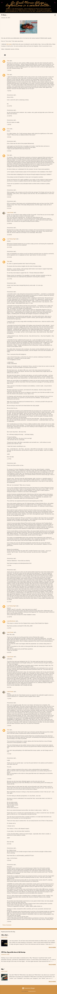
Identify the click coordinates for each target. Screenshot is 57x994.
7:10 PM (9, 698)
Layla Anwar (10, 212)
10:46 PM (9, 116)
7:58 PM (9, 90)
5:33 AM (9, 151)
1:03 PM (9, 287)
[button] (55, 15)
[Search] (55, 3)
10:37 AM (9, 247)
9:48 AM (9, 197)
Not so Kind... (5, 935)
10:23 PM (9, 106)
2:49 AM (9, 725)
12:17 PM (9, 279)
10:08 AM (9, 223)
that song (9, 44)
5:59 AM (9, 185)
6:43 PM (9, 652)
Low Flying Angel (11, 239)
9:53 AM (9, 208)
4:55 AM (9, 137)
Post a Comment (7, 925)
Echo (8, 128)
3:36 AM (9, 921)
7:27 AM (9, 753)
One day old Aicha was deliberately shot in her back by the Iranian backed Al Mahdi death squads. (26, 38)
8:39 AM (9, 860)
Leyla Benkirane (11, 621)
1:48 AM (9, 124)
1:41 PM (9, 565)
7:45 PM (9, 70)
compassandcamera (32, 991)
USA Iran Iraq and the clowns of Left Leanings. (13, 952)
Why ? (2, 969)
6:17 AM (9, 601)
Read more (52, 947)
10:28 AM (9, 234)
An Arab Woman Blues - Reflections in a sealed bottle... (28, 4)
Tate (8, 60)
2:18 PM (9, 628)
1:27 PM (9, 459)
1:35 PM (9, 554)
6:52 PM (9, 687)
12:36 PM (9, 616)
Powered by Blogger (28, 988)
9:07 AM (9, 844)
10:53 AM (9, 257)
